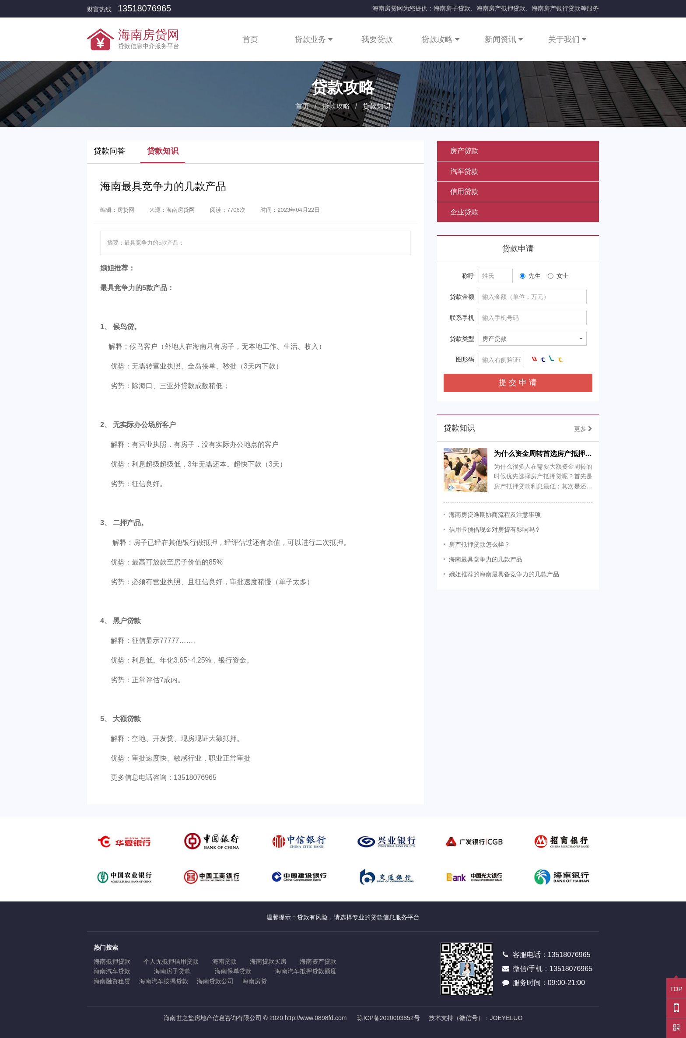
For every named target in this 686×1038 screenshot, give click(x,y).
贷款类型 (462, 338)
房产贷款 (464, 150)
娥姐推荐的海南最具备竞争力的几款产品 (504, 574)
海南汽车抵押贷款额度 (305, 971)
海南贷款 (224, 961)
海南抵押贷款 (112, 961)
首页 (250, 39)
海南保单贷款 (233, 971)
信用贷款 (464, 191)
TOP (676, 985)
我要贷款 (377, 39)
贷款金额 (462, 296)
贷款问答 (109, 151)
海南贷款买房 (268, 961)
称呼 (468, 275)
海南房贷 (254, 981)
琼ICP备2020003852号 (388, 1017)
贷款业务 (313, 39)
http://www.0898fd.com (316, 1017)
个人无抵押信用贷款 (171, 961)
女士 (558, 275)
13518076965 (144, 8)
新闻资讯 (504, 39)
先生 (530, 275)
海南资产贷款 (318, 961)
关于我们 (567, 39)
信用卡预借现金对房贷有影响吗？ (495, 529)
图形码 (465, 359)
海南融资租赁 (112, 981)
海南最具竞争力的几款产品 (485, 559)
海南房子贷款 (172, 971)
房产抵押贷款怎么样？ (479, 544)
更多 (583, 429)
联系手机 (462, 317)
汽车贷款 (464, 171)
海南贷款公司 (215, 981)
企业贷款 (464, 212)
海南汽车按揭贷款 (163, 981)
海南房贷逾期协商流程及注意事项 (495, 514)
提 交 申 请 (518, 382)
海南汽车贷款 (112, 971)
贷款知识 (162, 151)
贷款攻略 (440, 39)
